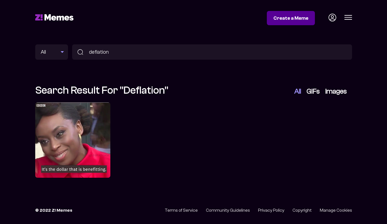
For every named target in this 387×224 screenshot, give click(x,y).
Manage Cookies (336, 210)
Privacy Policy (271, 210)
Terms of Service (181, 210)
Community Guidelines (228, 210)
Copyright (302, 210)
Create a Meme (290, 18)
